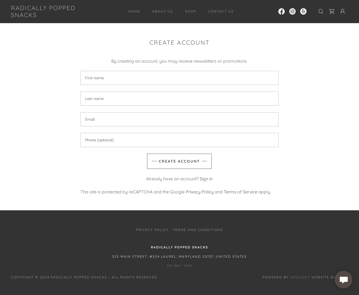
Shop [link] (190, 11)
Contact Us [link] (221, 11)
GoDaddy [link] (300, 277)
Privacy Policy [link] (200, 191)
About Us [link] (162, 11)
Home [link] (134, 11)
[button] (342, 11)
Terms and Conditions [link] (198, 230)
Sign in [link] (206, 178)
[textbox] (179, 78)
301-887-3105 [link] (179, 266)
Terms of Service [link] (240, 191)
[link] (57, 15)
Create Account (179, 161)
